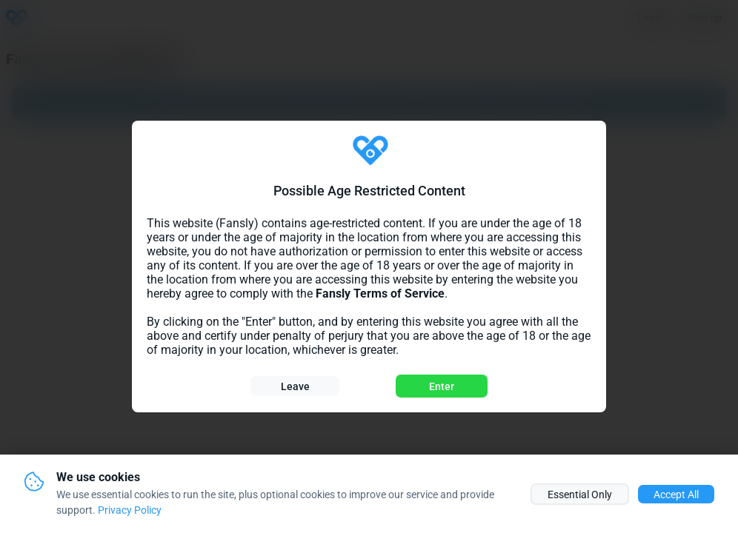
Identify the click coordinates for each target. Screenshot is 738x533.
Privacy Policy (130, 510)
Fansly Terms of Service (380, 293)
